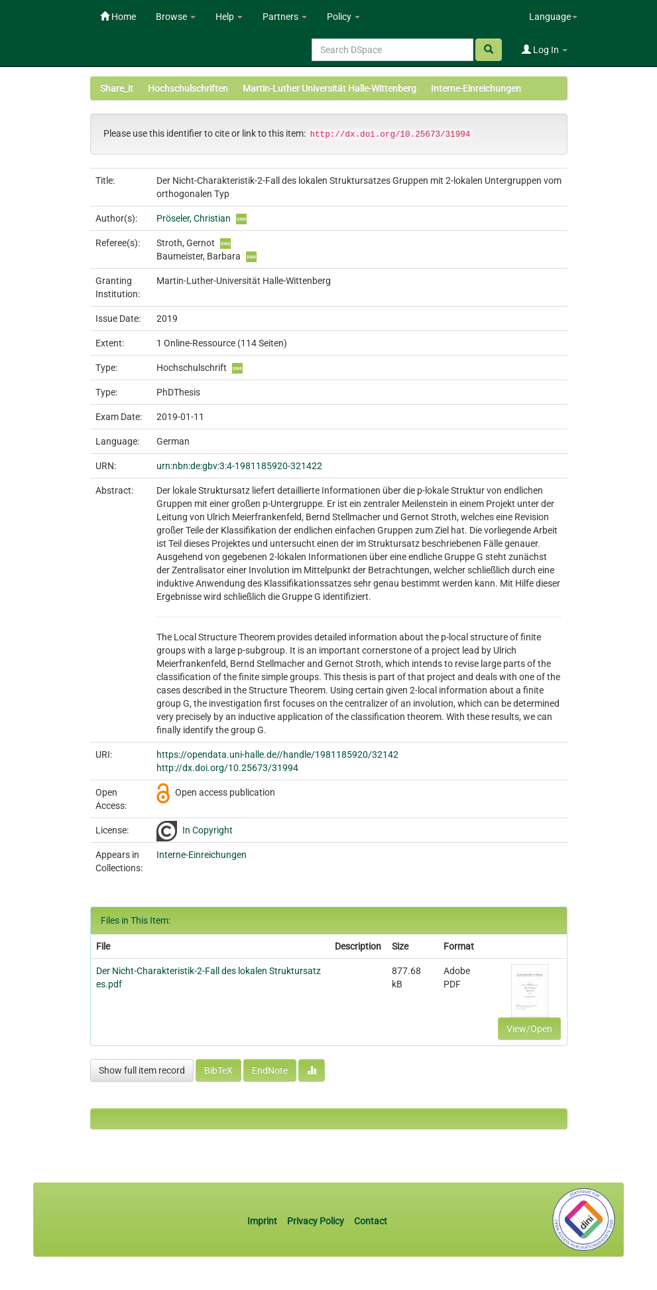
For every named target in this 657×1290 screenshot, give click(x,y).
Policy (343, 16)
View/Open (529, 1028)
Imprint (263, 1221)
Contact (370, 1221)
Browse (176, 16)
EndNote (270, 1070)
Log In (544, 49)
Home (118, 16)
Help (229, 16)
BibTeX (218, 1070)
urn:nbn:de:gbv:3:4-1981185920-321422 (239, 466)
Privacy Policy (315, 1221)
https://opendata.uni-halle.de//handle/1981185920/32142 (277, 754)
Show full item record (142, 1070)
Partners (285, 16)
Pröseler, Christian (193, 218)
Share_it (116, 88)
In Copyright (207, 830)
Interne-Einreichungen (476, 88)
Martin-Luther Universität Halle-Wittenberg (329, 88)
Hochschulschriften (188, 88)
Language (553, 16)
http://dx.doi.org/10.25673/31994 (227, 767)
